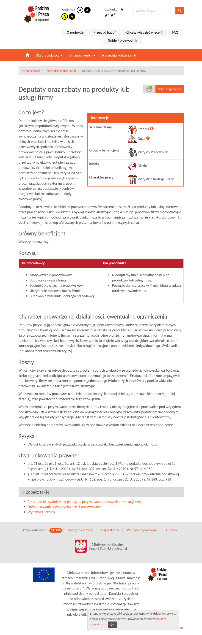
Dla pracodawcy (49, 55)
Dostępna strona (80, 530)
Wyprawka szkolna (41, 512)
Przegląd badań (105, 32)
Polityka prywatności (142, 530)
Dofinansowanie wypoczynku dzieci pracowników (64, 507)
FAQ (175, 32)
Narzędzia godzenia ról (119, 55)
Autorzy (171, 530)
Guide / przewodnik (122, 40)
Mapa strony (109, 530)
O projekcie (75, 32)
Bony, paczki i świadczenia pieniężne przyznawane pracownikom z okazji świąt (85, 502)
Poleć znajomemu (169, 89)
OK (112, 625)
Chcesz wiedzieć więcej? (144, 32)
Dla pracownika (82, 55)
